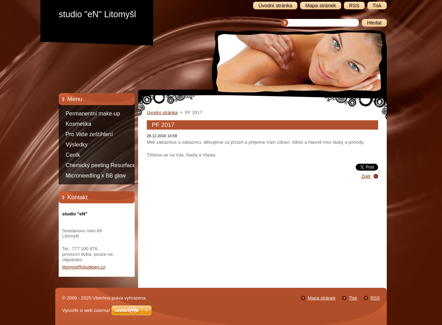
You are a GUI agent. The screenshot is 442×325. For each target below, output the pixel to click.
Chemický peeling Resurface (101, 165)
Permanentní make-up (93, 113)
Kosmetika (78, 124)
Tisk (353, 298)
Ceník (73, 155)
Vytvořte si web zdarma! (86, 310)
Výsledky (77, 145)
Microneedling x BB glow (96, 176)
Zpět (366, 176)
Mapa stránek (321, 298)
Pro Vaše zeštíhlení (89, 134)
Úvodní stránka (162, 112)
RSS (375, 298)
